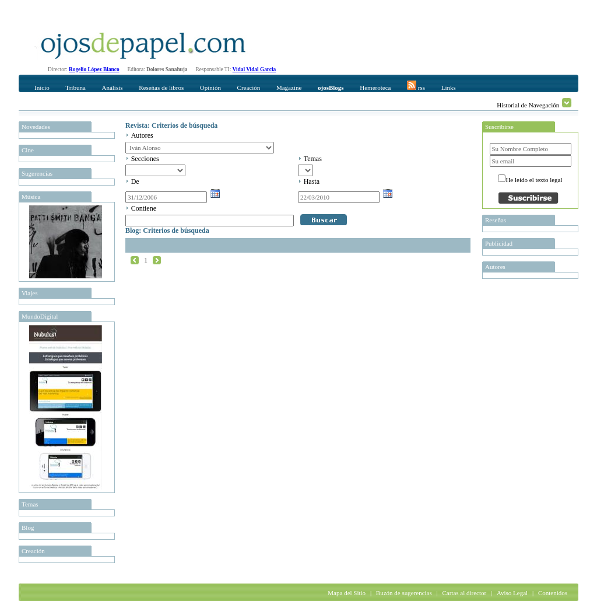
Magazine (288, 87)
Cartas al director (464, 592)
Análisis (111, 87)
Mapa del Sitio (347, 592)
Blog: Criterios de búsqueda (167, 230)
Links (448, 87)
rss (416, 86)
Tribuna (75, 87)
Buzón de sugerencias (404, 592)
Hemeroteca (375, 87)
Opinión (210, 87)
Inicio (42, 87)
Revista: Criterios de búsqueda (171, 125)
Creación (249, 87)
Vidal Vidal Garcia (254, 69)
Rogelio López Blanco (94, 69)
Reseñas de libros (161, 87)
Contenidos (552, 592)
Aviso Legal (512, 592)
